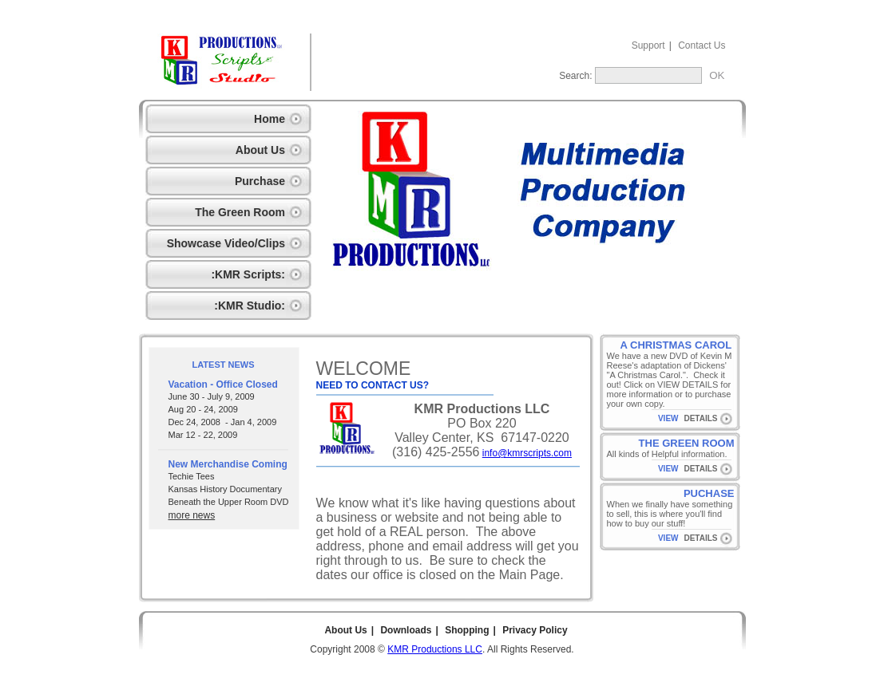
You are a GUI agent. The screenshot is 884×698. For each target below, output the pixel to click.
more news (192, 515)
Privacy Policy (534, 630)
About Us (260, 150)
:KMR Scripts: (248, 274)
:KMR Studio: (249, 305)
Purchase (260, 181)
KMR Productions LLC (434, 649)
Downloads (405, 630)
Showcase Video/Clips (226, 243)
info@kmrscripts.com (527, 453)
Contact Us (701, 45)
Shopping (467, 630)
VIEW (668, 418)
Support (648, 45)
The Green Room (240, 212)
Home (269, 118)
